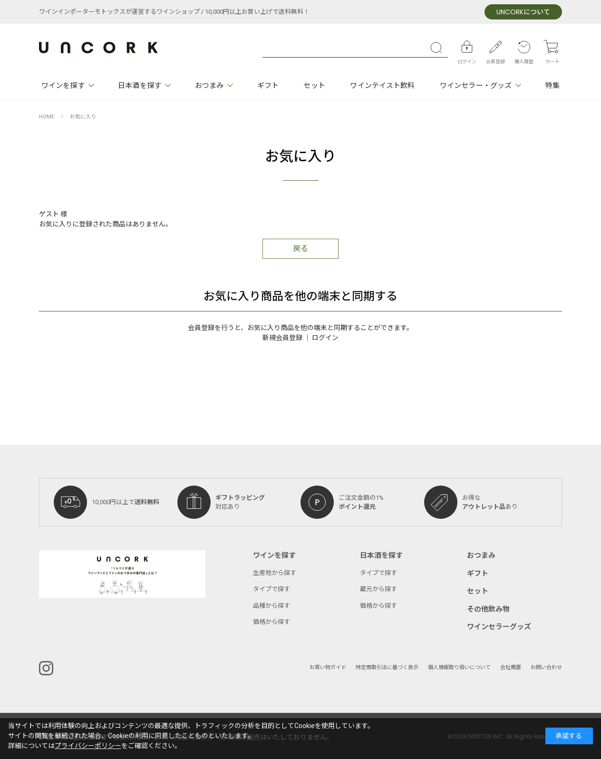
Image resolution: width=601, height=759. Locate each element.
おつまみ (209, 85)
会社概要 (510, 667)
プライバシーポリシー (88, 746)
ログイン (325, 338)
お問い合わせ (546, 667)
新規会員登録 (282, 338)
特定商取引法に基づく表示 (387, 667)
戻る (300, 248)
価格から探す (271, 621)
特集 (552, 85)
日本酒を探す (139, 85)
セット (314, 85)
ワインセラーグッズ (499, 627)
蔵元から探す (378, 589)
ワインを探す (63, 85)
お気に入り (83, 117)
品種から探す (271, 605)
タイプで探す (271, 589)
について (523, 12)
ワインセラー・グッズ (476, 85)
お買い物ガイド (328, 667)
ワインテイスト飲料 (382, 85)
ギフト (268, 85)
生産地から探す (274, 572)
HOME (46, 117)
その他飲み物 (488, 609)
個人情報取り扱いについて (459, 667)
